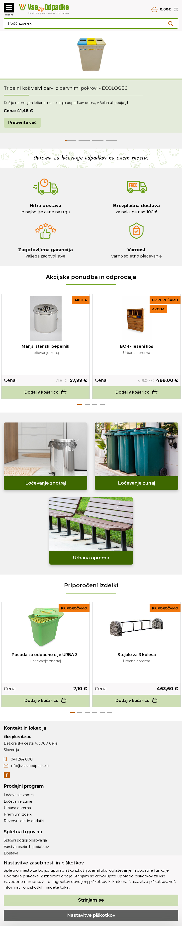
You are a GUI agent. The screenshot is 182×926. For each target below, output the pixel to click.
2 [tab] (87, 404)
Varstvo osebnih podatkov (26, 846)
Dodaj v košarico (45, 392)
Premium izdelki (18, 814)
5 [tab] (102, 712)
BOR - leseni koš (136, 346)
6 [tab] (109, 712)
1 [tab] (79, 404)
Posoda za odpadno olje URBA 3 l (46, 654)
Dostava (11, 853)
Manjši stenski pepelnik (45, 346)
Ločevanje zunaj (18, 801)
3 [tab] (94, 404)
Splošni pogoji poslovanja (25, 840)
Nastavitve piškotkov (91, 915)
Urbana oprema (17, 808)
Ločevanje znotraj (19, 795)
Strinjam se (91, 900)
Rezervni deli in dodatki (24, 821)
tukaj (64, 887)
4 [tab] (102, 404)
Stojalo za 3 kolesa (136, 654)
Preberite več (22, 122)
